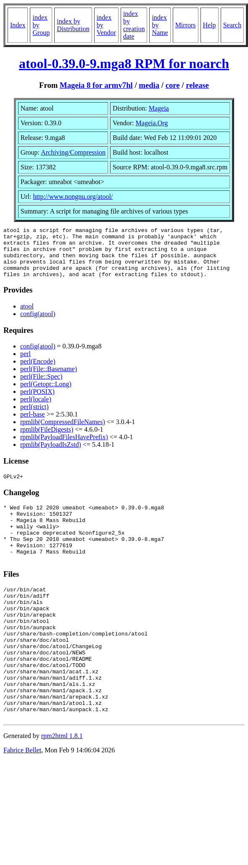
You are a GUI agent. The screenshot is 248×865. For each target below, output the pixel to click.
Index (17, 25)
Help (209, 25)
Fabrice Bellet (22, 799)
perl (25, 363)
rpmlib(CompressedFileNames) (62, 431)
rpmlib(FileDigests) (46, 439)
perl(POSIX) (37, 401)
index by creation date (134, 25)
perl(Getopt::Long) (45, 394)
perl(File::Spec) (41, 386)
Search (232, 25)
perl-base (32, 424)
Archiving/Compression (73, 152)
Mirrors (185, 25)
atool (27, 316)
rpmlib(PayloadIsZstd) (50, 454)
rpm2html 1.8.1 (62, 785)
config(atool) (37, 323)
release (197, 85)
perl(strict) (34, 416)
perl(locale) (35, 409)
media (149, 85)
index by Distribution (73, 25)
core (173, 85)
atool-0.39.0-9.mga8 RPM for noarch (124, 63)
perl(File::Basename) (48, 378)
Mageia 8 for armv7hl (96, 85)
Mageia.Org (152, 123)
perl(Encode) (37, 371)
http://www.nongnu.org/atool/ (73, 196)
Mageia (159, 108)
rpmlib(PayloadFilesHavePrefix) (64, 447)
